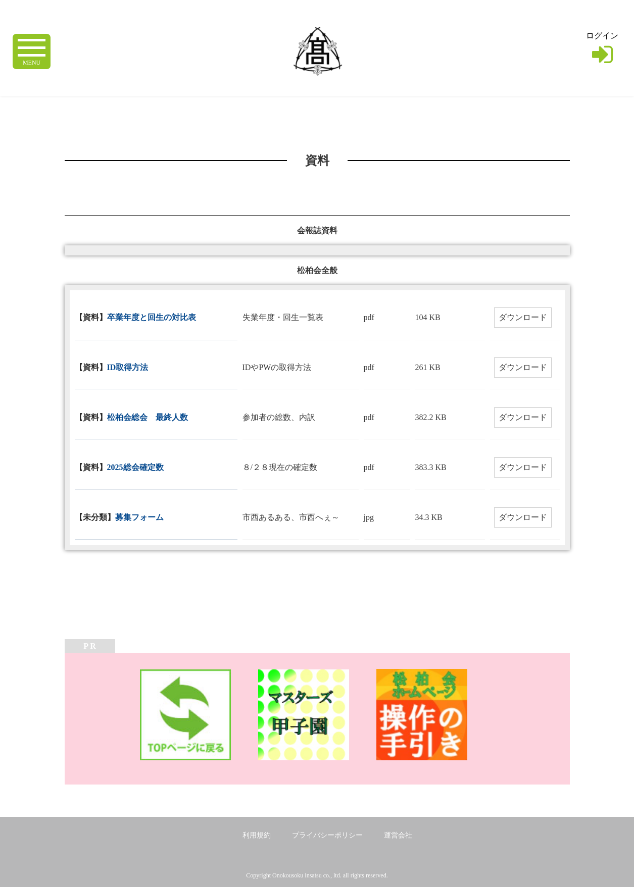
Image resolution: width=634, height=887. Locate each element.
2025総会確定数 (135, 467)
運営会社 (398, 835)
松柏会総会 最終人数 (147, 417)
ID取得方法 (128, 367)
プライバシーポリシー (327, 835)
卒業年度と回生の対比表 (151, 317)
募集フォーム (139, 517)
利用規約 (256, 835)
